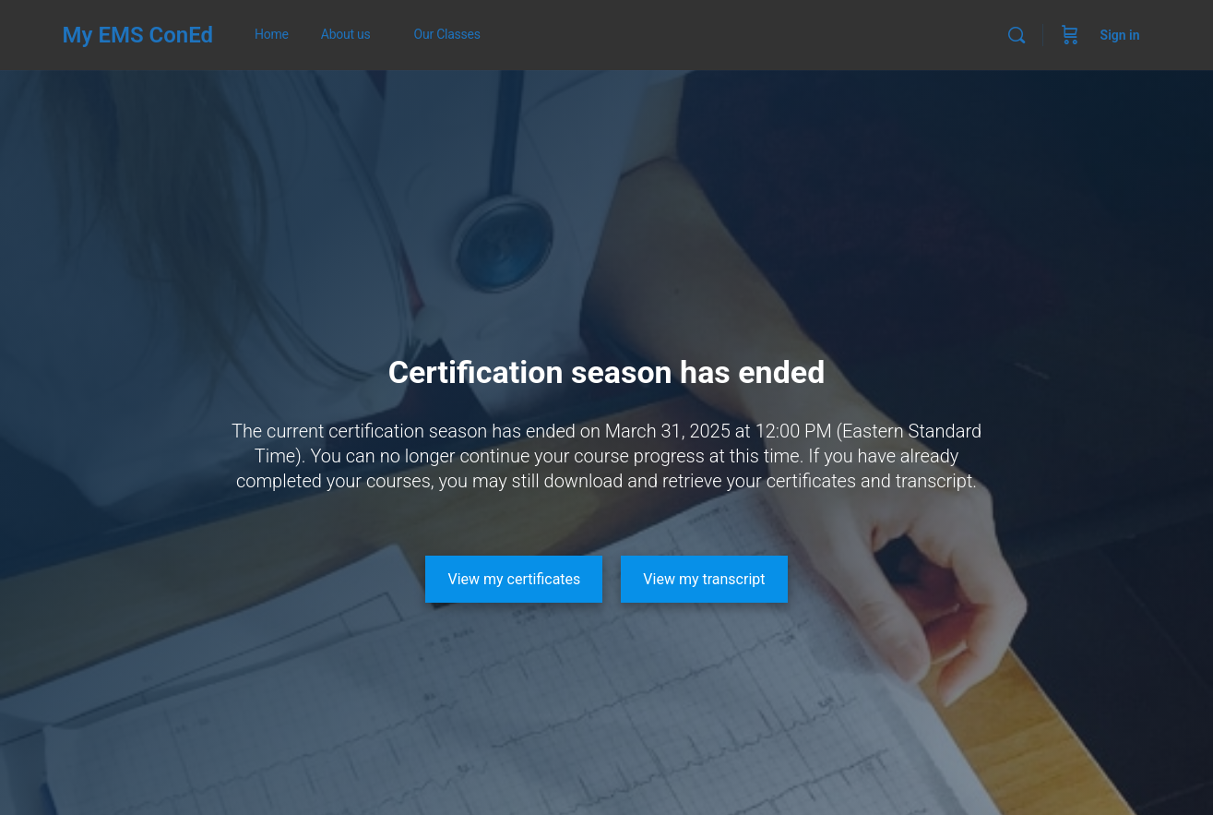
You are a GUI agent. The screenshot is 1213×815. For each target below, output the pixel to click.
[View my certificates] (513, 579)
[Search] (1016, 35)
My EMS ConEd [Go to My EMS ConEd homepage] (138, 35)
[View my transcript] (704, 579)
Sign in (1120, 35)
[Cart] (1070, 35)
